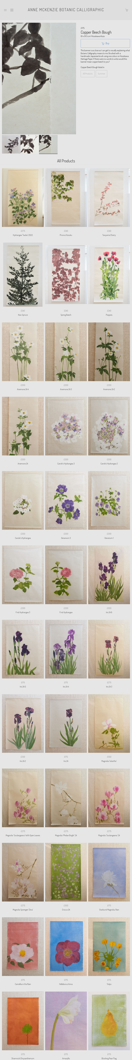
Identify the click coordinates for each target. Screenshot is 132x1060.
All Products (88, 73)
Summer (101, 73)
